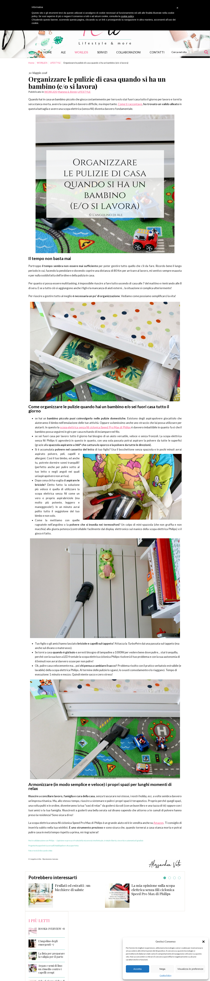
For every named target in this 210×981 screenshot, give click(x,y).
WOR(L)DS (81, 52)
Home (48, 52)
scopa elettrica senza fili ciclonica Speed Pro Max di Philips (95, 427)
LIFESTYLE (55, 62)
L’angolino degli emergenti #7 (48, 943)
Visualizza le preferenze (190, 968)
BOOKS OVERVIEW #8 (51, 928)
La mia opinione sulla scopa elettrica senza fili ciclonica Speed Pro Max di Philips (153, 889)
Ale (63, 52)
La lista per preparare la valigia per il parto (51, 955)
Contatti (157, 52)
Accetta (137, 968)
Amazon (158, 822)
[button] (203, 941)
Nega (162, 968)
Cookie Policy (165, 975)
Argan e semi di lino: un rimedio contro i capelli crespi (50, 969)
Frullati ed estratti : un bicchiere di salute (72, 887)
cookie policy (127, 16)
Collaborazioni (128, 52)
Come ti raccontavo (130, 104)
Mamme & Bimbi (67, 91)
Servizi (102, 52)
